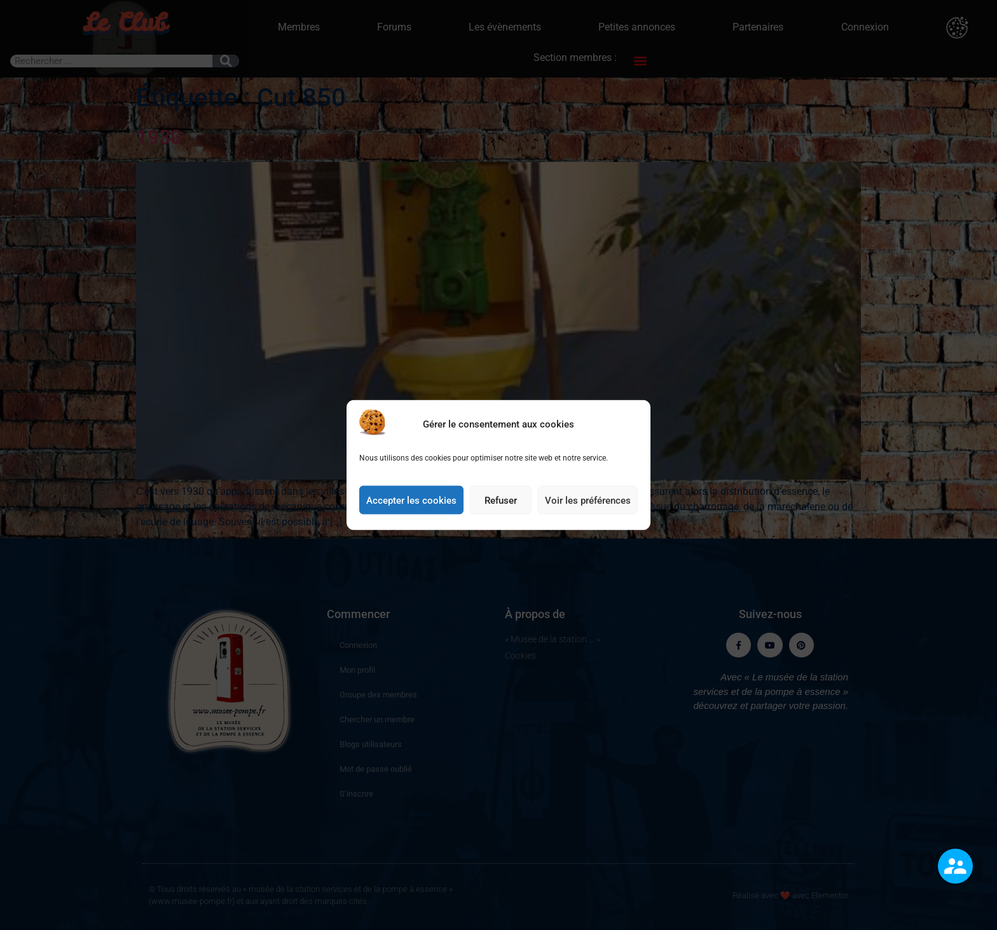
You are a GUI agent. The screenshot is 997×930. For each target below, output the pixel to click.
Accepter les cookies (411, 509)
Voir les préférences (588, 509)
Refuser (501, 509)
